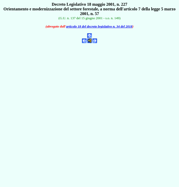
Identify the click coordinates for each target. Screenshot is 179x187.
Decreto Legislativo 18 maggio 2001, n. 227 (89, 4)
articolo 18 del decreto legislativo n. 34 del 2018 (99, 26)
